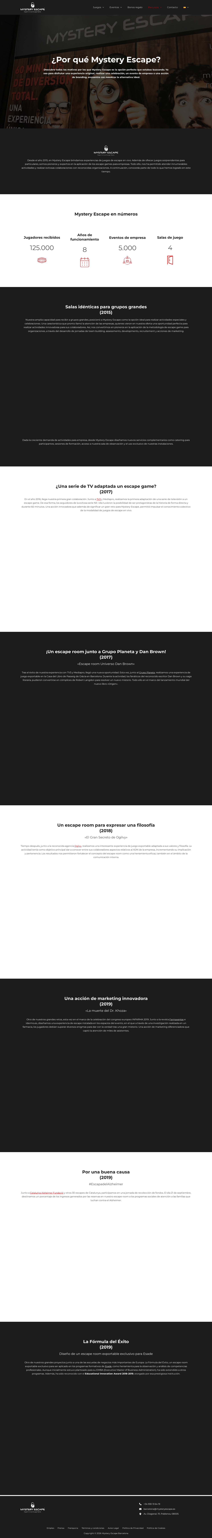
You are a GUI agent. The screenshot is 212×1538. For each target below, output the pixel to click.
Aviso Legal (112, 1528)
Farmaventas (176, 1019)
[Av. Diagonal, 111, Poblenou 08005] (160, 1514)
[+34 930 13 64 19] (150, 1503)
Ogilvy (77, 846)
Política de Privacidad (130, 1528)
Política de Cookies (152, 1528)
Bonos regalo (139, 7)
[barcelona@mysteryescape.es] (158, 1508)
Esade (108, 1366)
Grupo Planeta (147, 672)
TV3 (99, 499)
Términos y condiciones (92, 1528)
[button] (108, 7)
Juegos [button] (104, 7)
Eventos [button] (121, 7)
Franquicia (73, 1528)
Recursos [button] (157, 7)
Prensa (63, 1528)
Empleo (54, 1528)
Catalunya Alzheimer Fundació (53, 1192)
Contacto (174, 7)
